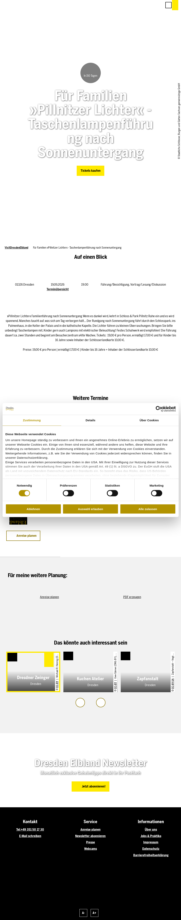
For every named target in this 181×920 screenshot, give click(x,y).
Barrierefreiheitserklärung (150, 855)
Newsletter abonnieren (90, 836)
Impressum (150, 842)
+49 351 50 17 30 (32, 829)
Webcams (90, 849)
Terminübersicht (58, 289)
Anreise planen (90, 829)
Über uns (151, 829)
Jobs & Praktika (150, 836)
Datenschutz (150, 849)
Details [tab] (90, 420)
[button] (142, 5)
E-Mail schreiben (30, 836)
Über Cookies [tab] (149, 420)
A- (83, 913)
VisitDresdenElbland (16, 247)
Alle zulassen (147, 509)
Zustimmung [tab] (32, 420)
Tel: (18, 829)
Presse (90, 842)
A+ (94, 913)
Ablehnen (33, 509)
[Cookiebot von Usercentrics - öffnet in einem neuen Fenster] (158, 409)
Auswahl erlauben (90, 509)
